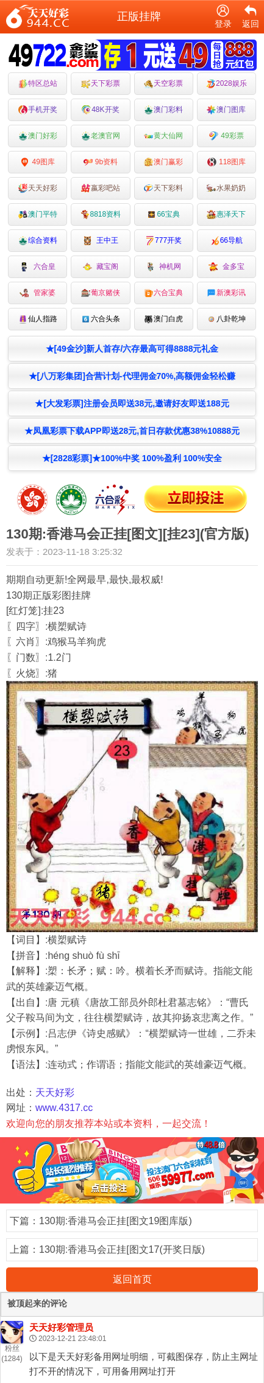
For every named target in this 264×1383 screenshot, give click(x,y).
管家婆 (37, 293)
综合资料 (37, 240)
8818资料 (100, 214)
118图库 (226, 162)
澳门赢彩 (163, 162)
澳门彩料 (163, 109)
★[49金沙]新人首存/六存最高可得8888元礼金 (132, 349)
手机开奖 (37, 109)
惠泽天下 (226, 214)
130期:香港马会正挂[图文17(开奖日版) (122, 1249)
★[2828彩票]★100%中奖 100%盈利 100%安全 (132, 458)
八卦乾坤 (226, 319)
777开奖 (163, 240)
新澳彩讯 (226, 293)
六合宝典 (163, 293)
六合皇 (37, 266)
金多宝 (226, 266)
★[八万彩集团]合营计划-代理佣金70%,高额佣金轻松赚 (132, 376)
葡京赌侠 (100, 293)
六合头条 (100, 319)
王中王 (101, 240)
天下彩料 (163, 188)
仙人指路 (37, 319)
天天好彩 (37, 188)
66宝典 (163, 214)
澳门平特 (37, 214)
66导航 (226, 240)
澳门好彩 (37, 136)
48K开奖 (100, 109)
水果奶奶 (226, 188)
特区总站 (37, 83)
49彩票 (226, 136)
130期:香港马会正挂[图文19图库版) (115, 1221)
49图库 (37, 162)
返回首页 (132, 1279)
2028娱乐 (226, 83)
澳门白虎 (163, 319)
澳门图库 (226, 109)
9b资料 (101, 162)
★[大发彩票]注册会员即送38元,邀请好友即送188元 (132, 403)
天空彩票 (163, 83)
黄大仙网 (163, 136)
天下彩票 (100, 83)
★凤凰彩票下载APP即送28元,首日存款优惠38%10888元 (132, 431)
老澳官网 (100, 136)
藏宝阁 (101, 266)
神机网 (164, 266)
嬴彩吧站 (100, 188)
